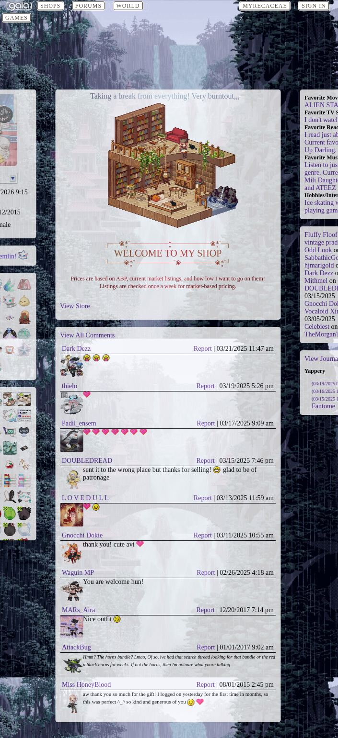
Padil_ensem (79, 423)
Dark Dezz (76, 348)
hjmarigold (319, 265)
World (128, 5)
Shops (50, 5)
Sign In (314, 5)
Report (203, 348)
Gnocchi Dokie (82, 535)
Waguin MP (78, 572)
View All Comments (87, 335)
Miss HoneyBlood (86, 684)
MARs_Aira (78, 610)
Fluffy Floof (321, 234)
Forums (88, 5)
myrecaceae (265, 5)
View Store (75, 306)
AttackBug (76, 647)
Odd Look (318, 250)
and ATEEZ (320, 187)
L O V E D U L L (85, 498)
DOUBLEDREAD (87, 460)
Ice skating (319, 202)
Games (16, 17)
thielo (69, 386)
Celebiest (316, 326)
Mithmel (315, 280)
